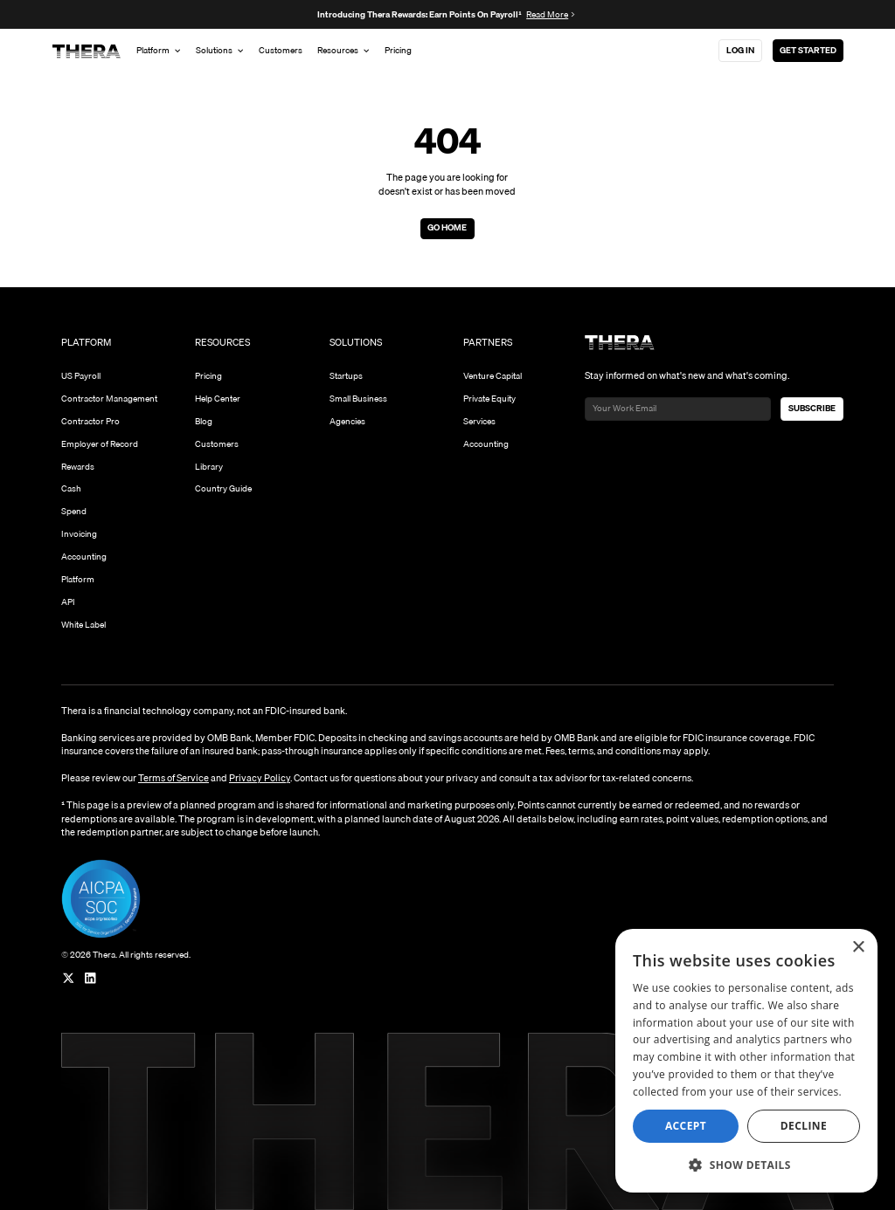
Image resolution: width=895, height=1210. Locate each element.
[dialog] (746, 1061)
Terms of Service (173, 778)
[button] (746, 1164)
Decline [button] (804, 1125)
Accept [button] (685, 1125)
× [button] (857, 947)
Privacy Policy (259, 778)
